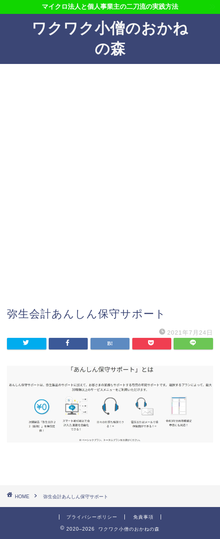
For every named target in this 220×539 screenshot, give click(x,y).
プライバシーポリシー (91, 517)
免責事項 (143, 517)
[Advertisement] (110, 190)
